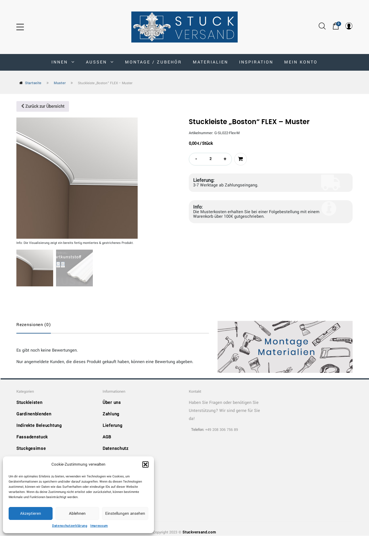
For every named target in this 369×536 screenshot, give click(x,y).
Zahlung (111, 414)
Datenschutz (115, 449)
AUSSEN (100, 62)
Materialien (210, 62)
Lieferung (112, 426)
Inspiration (256, 62)
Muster (60, 83)
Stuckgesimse (31, 449)
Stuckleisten (29, 403)
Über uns (112, 403)
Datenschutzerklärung (69, 526)
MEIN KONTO (301, 62)
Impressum (99, 526)
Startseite (33, 83)
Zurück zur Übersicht (42, 106)
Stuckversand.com (199, 532)
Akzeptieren (30, 513)
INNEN (63, 62)
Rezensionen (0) (33, 325)
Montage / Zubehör (153, 62)
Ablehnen (77, 513)
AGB (107, 437)
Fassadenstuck (32, 437)
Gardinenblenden (33, 414)
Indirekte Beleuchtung (39, 426)
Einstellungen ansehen (125, 513)
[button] (145, 464)
